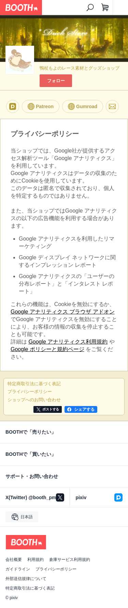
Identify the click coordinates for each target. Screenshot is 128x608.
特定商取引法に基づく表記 (30, 588)
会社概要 (13, 560)
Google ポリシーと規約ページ (47, 349)
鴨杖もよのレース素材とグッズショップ (79, 68)
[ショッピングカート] (105, 7)
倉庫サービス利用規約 (69, 560)
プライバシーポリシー (55, 569)
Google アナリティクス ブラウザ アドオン (63, 312)
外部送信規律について (25, 579)
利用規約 (35, 560)
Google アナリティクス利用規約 (68, 342)
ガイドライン (17, 569)
